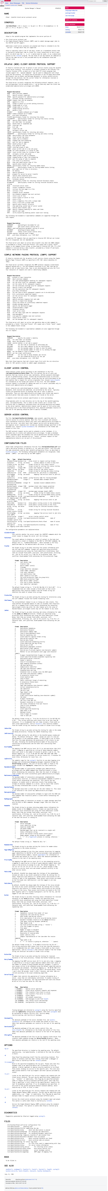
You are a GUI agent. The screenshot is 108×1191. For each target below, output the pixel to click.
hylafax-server (14, 5)
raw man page (69, 15)
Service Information (32, 3)
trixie (66, 27)
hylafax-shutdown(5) (28, 426)
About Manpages (15, 3)
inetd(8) (19, 55)
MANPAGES (7, 0)
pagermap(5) (42, 854)
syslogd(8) (54, 1011)
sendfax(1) (9, 1169)
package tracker (70, 13)
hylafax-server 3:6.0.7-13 (30, 1179)
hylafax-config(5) (12, 451)
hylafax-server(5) (12, 1171)
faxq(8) (46, 999)
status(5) (33, 1171)
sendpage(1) (18, 1169)
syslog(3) (33, 760)
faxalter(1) (26, 1169)
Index (6, 3)
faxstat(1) (38, 723)
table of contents (71, 20)
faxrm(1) (34, 1169)
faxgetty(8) (33, 837)
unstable (8, 5)
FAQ (23, 3)
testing (67, 29)
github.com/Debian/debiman (21, 1188)
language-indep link (71, 10)
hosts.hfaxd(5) (55, 380)
